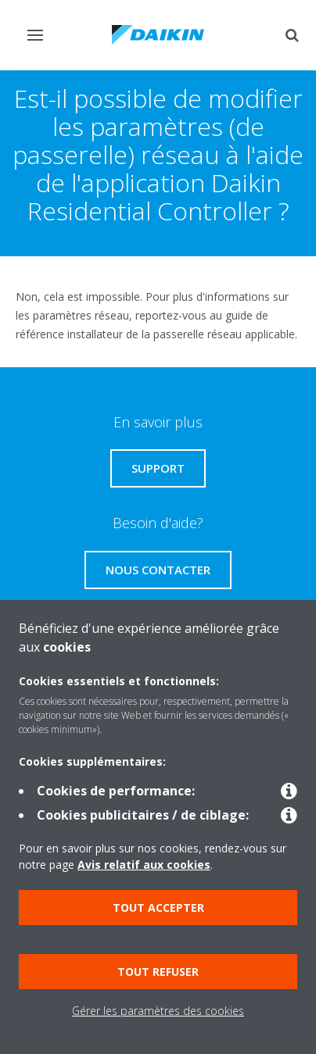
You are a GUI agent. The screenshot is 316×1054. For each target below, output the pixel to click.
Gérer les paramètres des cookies (158, 1010)
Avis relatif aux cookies (143, 864)
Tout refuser (158, 971)
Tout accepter (158, 907)
